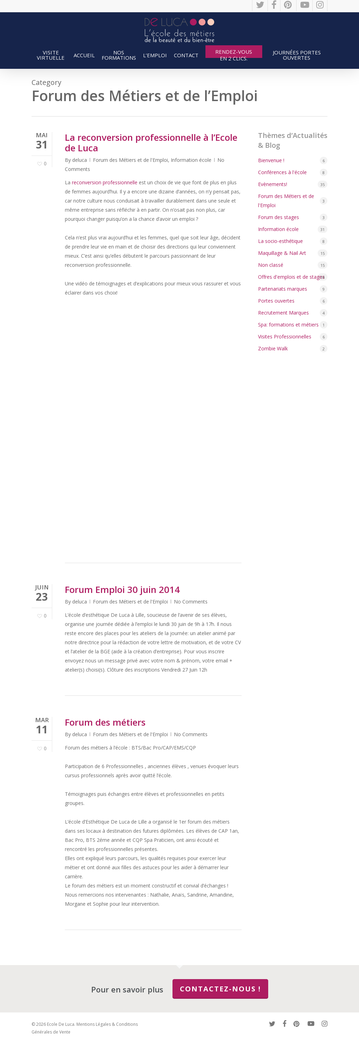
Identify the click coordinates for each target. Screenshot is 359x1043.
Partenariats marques (282, 288)
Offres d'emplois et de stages (291, 276)
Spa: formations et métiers (288, 324)
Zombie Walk (273, 348)
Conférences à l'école (282, 172)
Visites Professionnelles (284, 336)
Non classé (270, 265)
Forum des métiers (105, 722)
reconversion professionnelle (104, 182)
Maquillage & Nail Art (282, 253)
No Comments (191, 601)
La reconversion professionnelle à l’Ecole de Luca (151, 142)
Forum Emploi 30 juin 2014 (122, 589)
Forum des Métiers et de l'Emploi (130, 160)
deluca (79, 160)
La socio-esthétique (280, 241)
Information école (191, 160)
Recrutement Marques (283, 312)
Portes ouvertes (276, 300)
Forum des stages (278, 217)
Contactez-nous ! (220, 989)
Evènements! (272, 184)
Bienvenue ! (271, 160)
